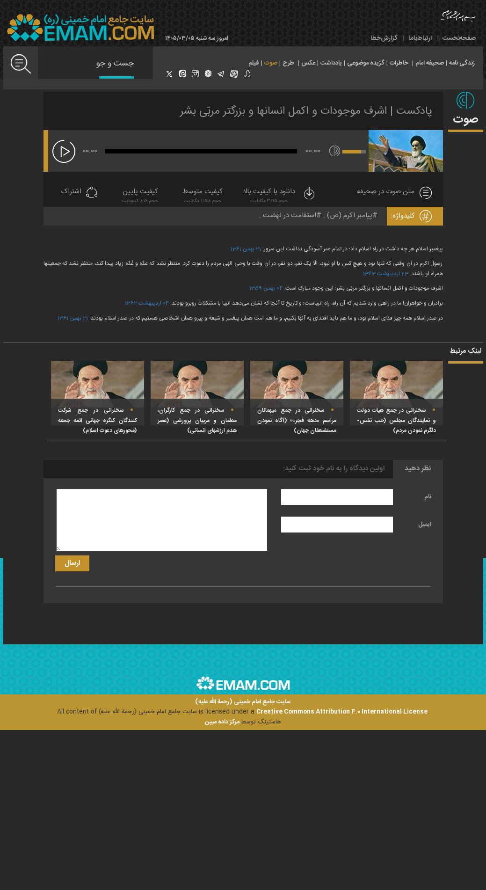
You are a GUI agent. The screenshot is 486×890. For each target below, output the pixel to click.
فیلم (253, 63)
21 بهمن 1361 (73, 318)
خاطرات (399, 63)
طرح (288, 63)
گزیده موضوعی (365, 63)
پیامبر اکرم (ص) (349, 215)
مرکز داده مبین (222, 722)
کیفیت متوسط (202, 197)
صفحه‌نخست (459, 38)
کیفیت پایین (140, 197)
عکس (308, 63)
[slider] (201, 151)
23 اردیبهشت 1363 (385, 273)
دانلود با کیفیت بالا (279, 197)
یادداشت (331, 63)
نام (427, 497)
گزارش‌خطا (384, 38)
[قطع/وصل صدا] (334, 151)
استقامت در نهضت (289, 215)
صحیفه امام (429, 63)
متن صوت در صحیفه (385, 192)
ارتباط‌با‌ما (420, 38)
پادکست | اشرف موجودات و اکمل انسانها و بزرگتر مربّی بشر (306, 111)
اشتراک (71, 192)
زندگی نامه (462, 63)
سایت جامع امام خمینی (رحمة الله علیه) (243, 702)
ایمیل (424, 524)
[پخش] (64, 151)
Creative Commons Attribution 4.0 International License (342, 712)
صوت (270, 63)
